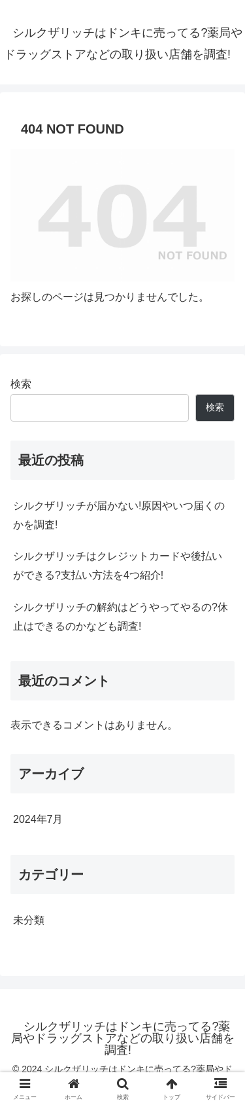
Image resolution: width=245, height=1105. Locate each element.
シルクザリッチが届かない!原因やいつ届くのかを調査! (119, 515)
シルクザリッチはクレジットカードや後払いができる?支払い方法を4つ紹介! (117, 566)
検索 (20, 383)
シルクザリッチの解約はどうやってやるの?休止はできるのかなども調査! (120, 617)
